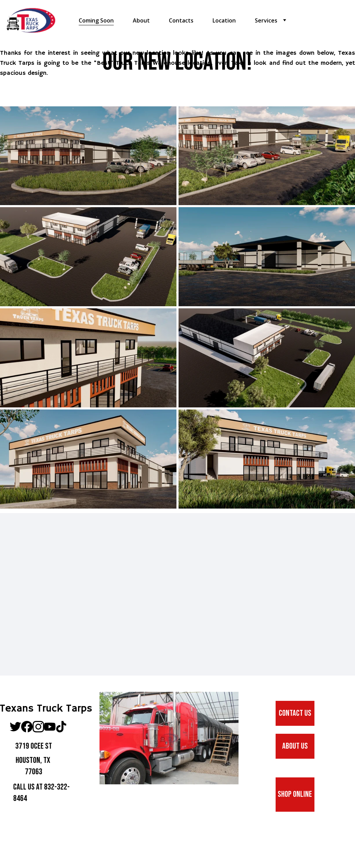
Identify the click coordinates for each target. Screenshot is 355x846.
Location (224, 20)
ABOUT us (295, 746)
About (141, 20)
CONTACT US (295, 713)
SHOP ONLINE (295, 794)
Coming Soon (96, 20)
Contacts (181, 20)
